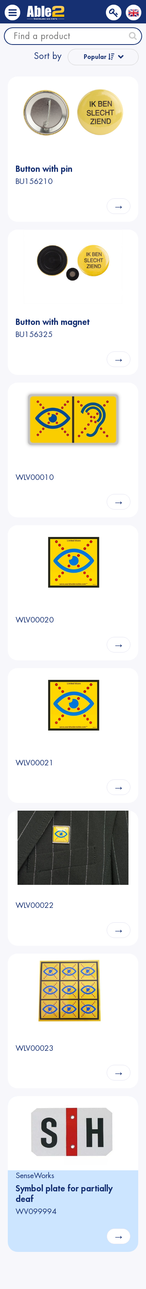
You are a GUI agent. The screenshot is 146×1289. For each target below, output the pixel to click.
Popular (99, 56)
